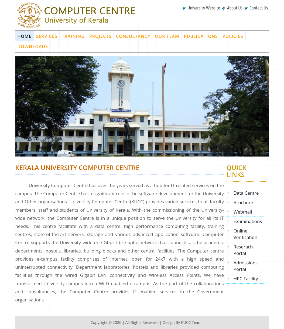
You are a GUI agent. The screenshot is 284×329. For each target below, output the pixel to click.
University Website (201, 8)
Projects (100, 36)
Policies (233, 36)
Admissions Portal (246, 266)
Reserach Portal (243, 250)
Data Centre (246, 193)
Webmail (243, 212)
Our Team (167, 36)
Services (46, 36)
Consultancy (133, 36)
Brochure (243, 202)
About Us (232, 8)
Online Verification (245, 234)
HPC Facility (246, 278)
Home (25, 36)
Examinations (248, 221)
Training (73, 36)
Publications (201, 36)
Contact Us (256, 8)
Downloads (33, 46)
